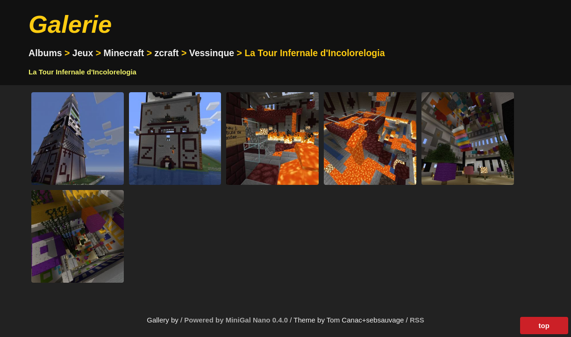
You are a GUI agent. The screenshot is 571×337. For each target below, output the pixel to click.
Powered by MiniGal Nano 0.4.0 (237, 320)
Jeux (82, 53)
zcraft (166, 53)
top (544, 326)
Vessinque (211, 53)
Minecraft (124, 53)
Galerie (70, 24)
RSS (417, 320)
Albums (45, 53)
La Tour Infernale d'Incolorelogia (82, 72)
